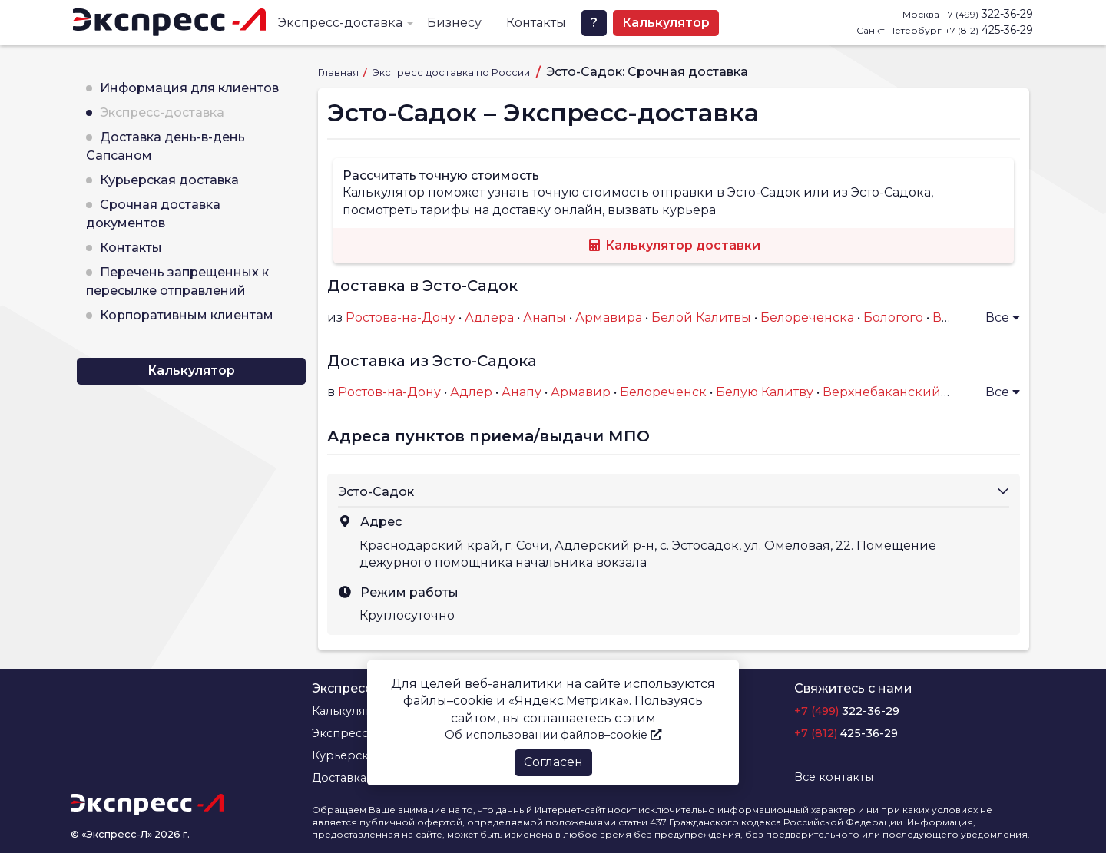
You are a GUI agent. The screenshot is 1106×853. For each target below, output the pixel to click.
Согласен (553, 762)
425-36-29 (989, 30)
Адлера (489, 317)
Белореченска (807, 317)
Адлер (471, 392)
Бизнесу (454, 22)
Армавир (581, 392)
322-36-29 (987, 14)
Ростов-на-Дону (389, 392)
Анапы (544, 317)
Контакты (536, 22)
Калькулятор (666, 22)
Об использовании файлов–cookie (553, 735)
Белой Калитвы (701, 317)
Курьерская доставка (169, 180)
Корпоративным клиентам (186, 315)
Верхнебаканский (882, 392)
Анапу (521, 392)
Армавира (608, 317)
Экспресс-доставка (340, 22)
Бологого (893, 317)
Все (1002, 317)
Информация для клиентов (189, 88)
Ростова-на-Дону (400, 317)
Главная (339, 72)
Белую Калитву (764, 392)
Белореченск (663, 392)
